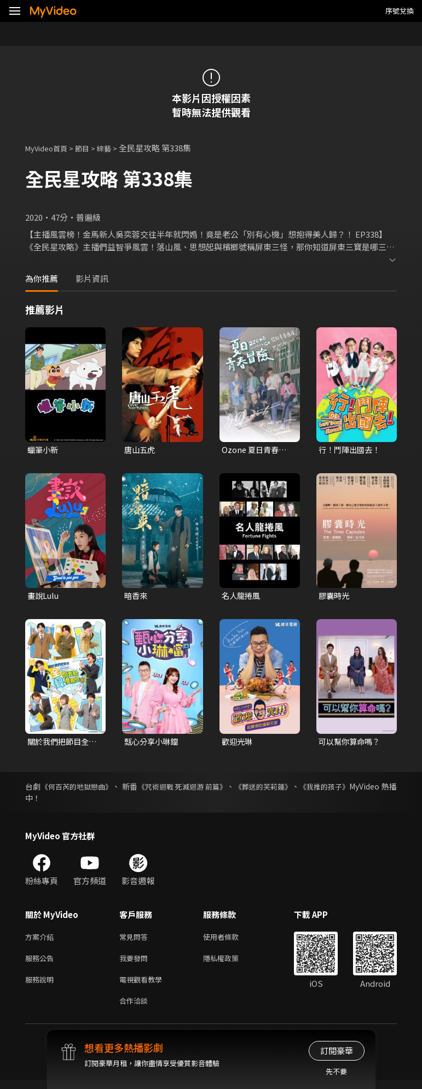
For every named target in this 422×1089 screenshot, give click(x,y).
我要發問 (135, 963)
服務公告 (41, 963)
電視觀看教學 (144, 986)
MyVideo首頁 (50, 148)
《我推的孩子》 (370, 789)
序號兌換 (399, 10)
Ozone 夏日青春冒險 (256, 450)
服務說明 (41, 986)
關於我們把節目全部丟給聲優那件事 (60, 744)
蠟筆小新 (43, 450)
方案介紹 (41, 940)
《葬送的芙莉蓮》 (299, 789)
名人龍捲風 (242, 597)
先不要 (336, 1071)
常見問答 (135, 940)
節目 (91, 148)
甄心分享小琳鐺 (153, 743)
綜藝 (115, 148)
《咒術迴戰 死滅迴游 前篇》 (208, 789)
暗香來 (136, 597)
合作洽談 (135, 1009)
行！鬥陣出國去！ (351, 450)
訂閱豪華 (336, 1050)
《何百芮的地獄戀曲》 (84, 789)
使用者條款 (230, 940)
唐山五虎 (140, 450)
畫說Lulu (44, 597)
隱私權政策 (230, 963)
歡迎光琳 (238, 743)
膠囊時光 (335, 597)
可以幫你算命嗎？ (351, 743)
